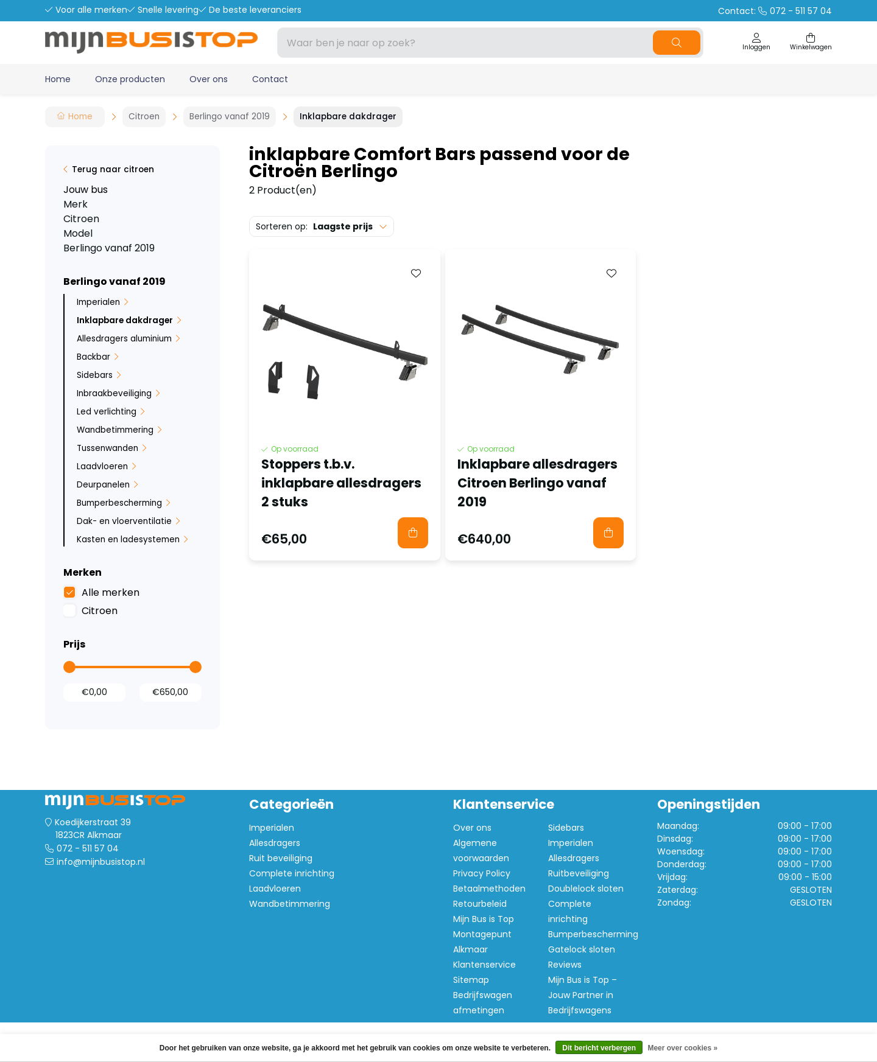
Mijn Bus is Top (483, 919)
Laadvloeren (102, 466)
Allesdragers (274, 843)
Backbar (93, 357)
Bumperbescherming (119, 503)
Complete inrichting (291, 873)
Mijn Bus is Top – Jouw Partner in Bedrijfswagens (582, 995)
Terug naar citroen (113, 169)
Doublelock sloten (586, 888)
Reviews (565, 965)
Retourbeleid (480, 904)
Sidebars (95, 375)
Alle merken (110, 592)
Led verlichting (106, 411)
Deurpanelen (103, 485)
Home (58, 79)
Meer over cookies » (682, 1048)
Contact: (775, 11)
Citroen (100, 611)
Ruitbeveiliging (578, 873)
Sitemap (471, 980)
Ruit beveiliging (280, 858)
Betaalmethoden (489, 888)
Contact (270, 79)
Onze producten (130, 79)
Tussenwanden (107, 448)
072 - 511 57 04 (88, 848)
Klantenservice (484, 965)
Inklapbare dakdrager (125, 320)
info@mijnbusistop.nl (101, 862)
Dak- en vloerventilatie (124, 521)
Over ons (208, 79)
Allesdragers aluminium (124, 338)
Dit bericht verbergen (599, 1048)
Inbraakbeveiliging (114, 393)
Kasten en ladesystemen (128, 539)
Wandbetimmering (115, 430)
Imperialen (98, 302)
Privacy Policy (481, 873)
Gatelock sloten (581, 949)
